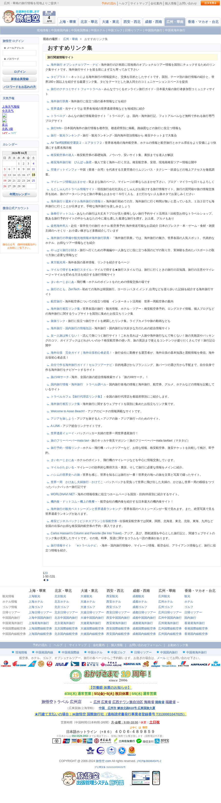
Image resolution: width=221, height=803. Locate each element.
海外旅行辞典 (60, 101)
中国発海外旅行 (175, 30)
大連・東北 (110, 22)
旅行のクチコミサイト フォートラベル (76, 89)
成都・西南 (153, 22)
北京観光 (60, 596)
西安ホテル (113, 601)
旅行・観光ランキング (66, 135)
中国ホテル (98, 30)
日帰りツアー (133, 30)
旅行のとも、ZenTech (65, 289)
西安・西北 (132, 22)
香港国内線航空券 (196, 634)
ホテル (188, 601)
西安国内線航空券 (118, 634)
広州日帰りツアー (170, 612)
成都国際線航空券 (144, 628)
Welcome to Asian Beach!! (68, 411)
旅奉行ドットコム (63, 213)
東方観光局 (58, 262)
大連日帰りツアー (92, 612)
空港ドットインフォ (64, 169)
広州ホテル (165, 601)
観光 (187, 596)
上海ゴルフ (36, 607)
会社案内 (156, 3)
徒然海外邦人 (60, 225)
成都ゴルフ (139, 607)
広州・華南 (174, 22)
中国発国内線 (60, 30)
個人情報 (171, 3)
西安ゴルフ (113, 607)
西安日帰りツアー (118, 612)
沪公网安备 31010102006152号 (110, 767)
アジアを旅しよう (63, 418)
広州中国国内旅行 (170, 617)
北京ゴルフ (61, 607)
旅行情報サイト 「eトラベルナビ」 (75, 545)
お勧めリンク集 (178, 645)
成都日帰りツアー (144, 612)
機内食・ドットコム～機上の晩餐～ (74, 501)
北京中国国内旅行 (66, 617)
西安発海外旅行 (116, 623)
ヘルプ (123, 3)
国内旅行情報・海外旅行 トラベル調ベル (79, 384)
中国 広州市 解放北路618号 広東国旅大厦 (127, 708)
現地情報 (43, 30)
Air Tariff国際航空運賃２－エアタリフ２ (76, 142)
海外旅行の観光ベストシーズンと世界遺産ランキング (86, 509)
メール (161, 658)
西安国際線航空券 (118, 628)
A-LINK (55, 426)
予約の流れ (108, 3)
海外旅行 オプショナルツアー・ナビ (75, 64)
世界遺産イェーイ (63, 433)
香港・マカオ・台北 (203, 22)
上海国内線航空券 (40, 634)
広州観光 (164, 596)
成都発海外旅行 (142, 623)
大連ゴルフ (87, 607)
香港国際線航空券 (196, 628)
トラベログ (58, 116)
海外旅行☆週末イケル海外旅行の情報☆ (77, 201)
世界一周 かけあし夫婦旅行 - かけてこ (77, 482)
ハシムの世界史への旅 (66, 474)
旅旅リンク (58, 321)
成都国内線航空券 (144, 634)
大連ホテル (87, 601)
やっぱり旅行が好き (64, 250)
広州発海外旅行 (168, 623)
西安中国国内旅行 (118, 617)
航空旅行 (57, 301)
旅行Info (56, 128)
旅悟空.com (103, 761)
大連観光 (86, 596)
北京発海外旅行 (64, 623)
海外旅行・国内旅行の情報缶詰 (71, 328)
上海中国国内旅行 (40, 617)
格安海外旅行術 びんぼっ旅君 (71, 162)
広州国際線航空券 (170, 628)
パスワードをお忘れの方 (20, 87)
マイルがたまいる (63, 467)
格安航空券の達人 (63, 155)
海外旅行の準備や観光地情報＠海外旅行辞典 (80, 238)
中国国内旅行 (153, 30)
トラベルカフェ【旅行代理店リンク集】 (77, 396)
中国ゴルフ (115, 30)
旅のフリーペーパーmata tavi (70, 440)
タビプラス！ (60, 77)
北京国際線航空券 (66, 628)
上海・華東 (67, 22)
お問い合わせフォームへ (145, 645)
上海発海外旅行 (39, 623)
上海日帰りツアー (40, 612)
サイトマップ (139, 3)
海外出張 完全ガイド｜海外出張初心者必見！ (82, 352)
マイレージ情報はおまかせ (69, 182)
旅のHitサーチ (60, 377)
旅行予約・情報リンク (66, 448)
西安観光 (112, 596)
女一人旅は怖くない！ (66, 335)
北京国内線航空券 (66, 634)
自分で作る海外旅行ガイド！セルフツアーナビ (82, 365)
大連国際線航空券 (92, 628)
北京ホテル (61, 601)
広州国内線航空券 (170, 634)
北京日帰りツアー (66, 612)
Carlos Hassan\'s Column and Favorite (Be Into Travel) (86, 533)
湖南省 (159, 702)
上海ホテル (36, 601)
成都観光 (138, 596)
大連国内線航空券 (92, 634)
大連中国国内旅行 (92, 617)
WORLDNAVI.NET (63, 494)
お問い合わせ (188, 3)
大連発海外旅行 (90, 623)
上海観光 (34, 596)
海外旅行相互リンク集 (66, 308)
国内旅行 (190, 617)
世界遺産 (57, 108)
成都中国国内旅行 (144, 617)
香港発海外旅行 (194, 623)
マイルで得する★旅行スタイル (71, 269)
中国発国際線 (80, 30)
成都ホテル (139, 601)
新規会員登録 (20, 79)
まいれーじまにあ (63, 282)
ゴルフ (188, 607)
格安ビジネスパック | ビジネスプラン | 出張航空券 (84, 521)
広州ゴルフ (165, 607)
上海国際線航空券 (40, 628)
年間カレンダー (20, 194)
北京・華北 (89, 22)
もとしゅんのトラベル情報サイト (73, 189)
